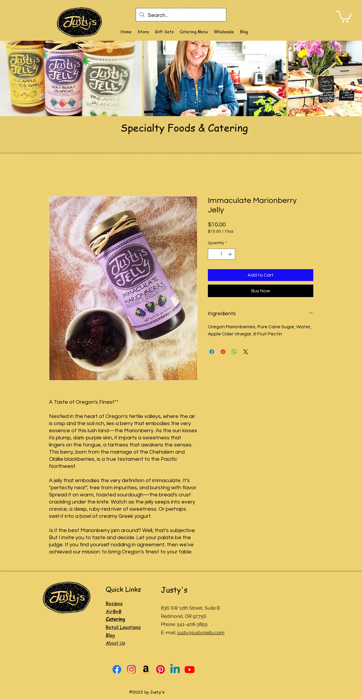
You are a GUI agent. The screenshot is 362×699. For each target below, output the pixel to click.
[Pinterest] (160, 669)
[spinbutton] (221, 254)
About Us (115, 643)
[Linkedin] (175, 669)
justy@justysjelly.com (201, 632)
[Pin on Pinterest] (223, 351)
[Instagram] (131, 669)
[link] (344, 16)
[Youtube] (189, 669)
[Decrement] (212, 254)
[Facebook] (117, 669)
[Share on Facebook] (211, 351)
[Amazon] (146, 669)
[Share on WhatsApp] (234, 351)
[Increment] (230, 254)
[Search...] (181, 15)
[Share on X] (245, 351)
